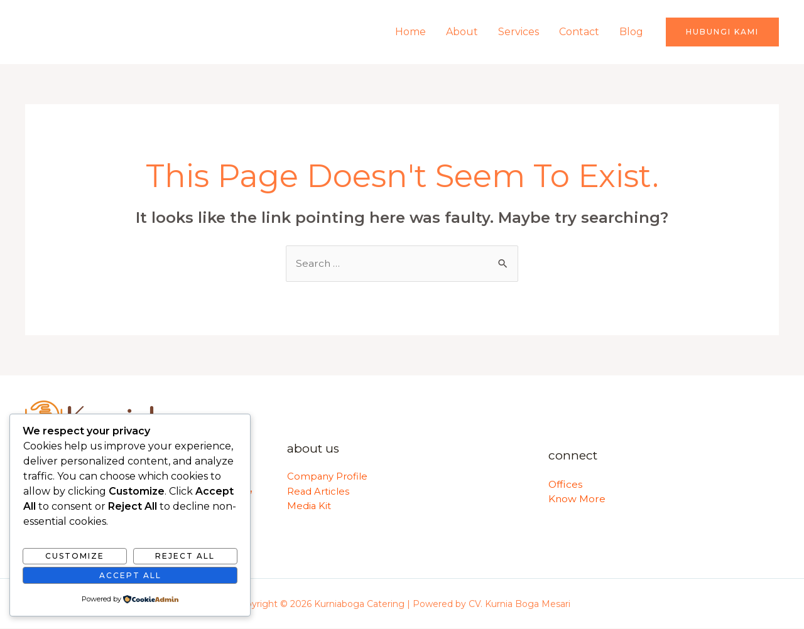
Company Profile (327, 477)
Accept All (130, 575)
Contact (579, 32)
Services (518, 32)
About (462, 32)
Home (410, 32)
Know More (577, 499)
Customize (74, 556)
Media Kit (309, 507)
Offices (566, 484)
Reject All (185, 556)
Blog (631, 32)
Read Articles (318, 492)
